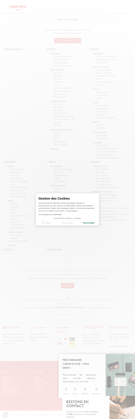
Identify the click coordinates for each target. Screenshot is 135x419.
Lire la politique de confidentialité (49, 214)
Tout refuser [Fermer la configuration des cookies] (46, 223)
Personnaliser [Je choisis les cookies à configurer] (67, 223)
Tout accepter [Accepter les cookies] (89, 223)
